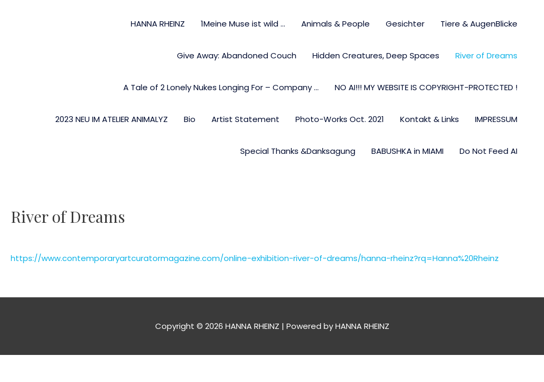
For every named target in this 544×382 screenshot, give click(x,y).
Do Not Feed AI (488, 151)
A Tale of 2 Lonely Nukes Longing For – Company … (221, 87)
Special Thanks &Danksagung (297, 151)
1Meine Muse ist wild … (243, 23)
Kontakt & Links (429, 119)
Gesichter (405, 23)
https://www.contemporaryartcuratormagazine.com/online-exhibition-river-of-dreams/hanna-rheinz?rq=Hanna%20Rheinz (255, 258)
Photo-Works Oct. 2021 (339, 119)
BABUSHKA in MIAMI (407, 151)
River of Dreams (486, 55)
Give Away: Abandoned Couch (236, 55)
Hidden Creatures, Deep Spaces (375, 55)
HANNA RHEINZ (158, 23)
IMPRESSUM (496, 119)
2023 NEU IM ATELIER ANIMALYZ (111, 119)
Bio (190, 119)
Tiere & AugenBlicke (478, 23)
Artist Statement (245, 119)
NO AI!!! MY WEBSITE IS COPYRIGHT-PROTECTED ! (426, 87)
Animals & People (335, 23)
